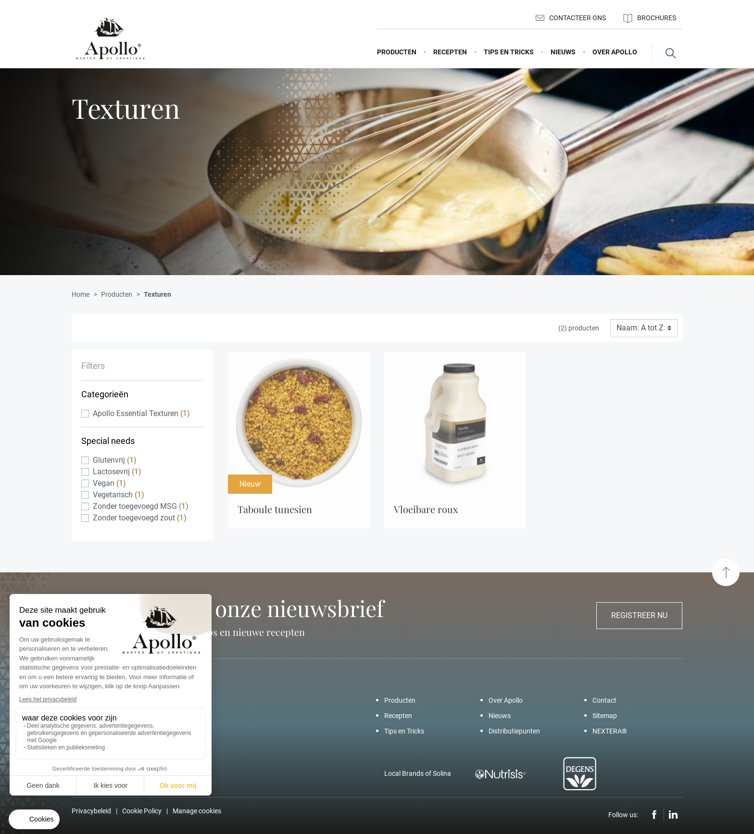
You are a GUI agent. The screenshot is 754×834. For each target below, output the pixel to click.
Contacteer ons (571, 18)
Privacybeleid (91, 811)
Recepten (398, 716)
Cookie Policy (142, 811)
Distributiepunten (514, 731)
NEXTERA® (609, 731)
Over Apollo (506, 700)
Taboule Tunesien (275, 512)
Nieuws (500, 716)
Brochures (649, 18)
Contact (604, 700)
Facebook (654, 814)
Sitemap (604, 716)
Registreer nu (639, 615)
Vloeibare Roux (426, 512)
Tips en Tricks (404, 731)
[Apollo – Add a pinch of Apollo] (110, 38)
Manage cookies (197, 811)
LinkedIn (673, 814)
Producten (399, 700)
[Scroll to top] (726, 572)
